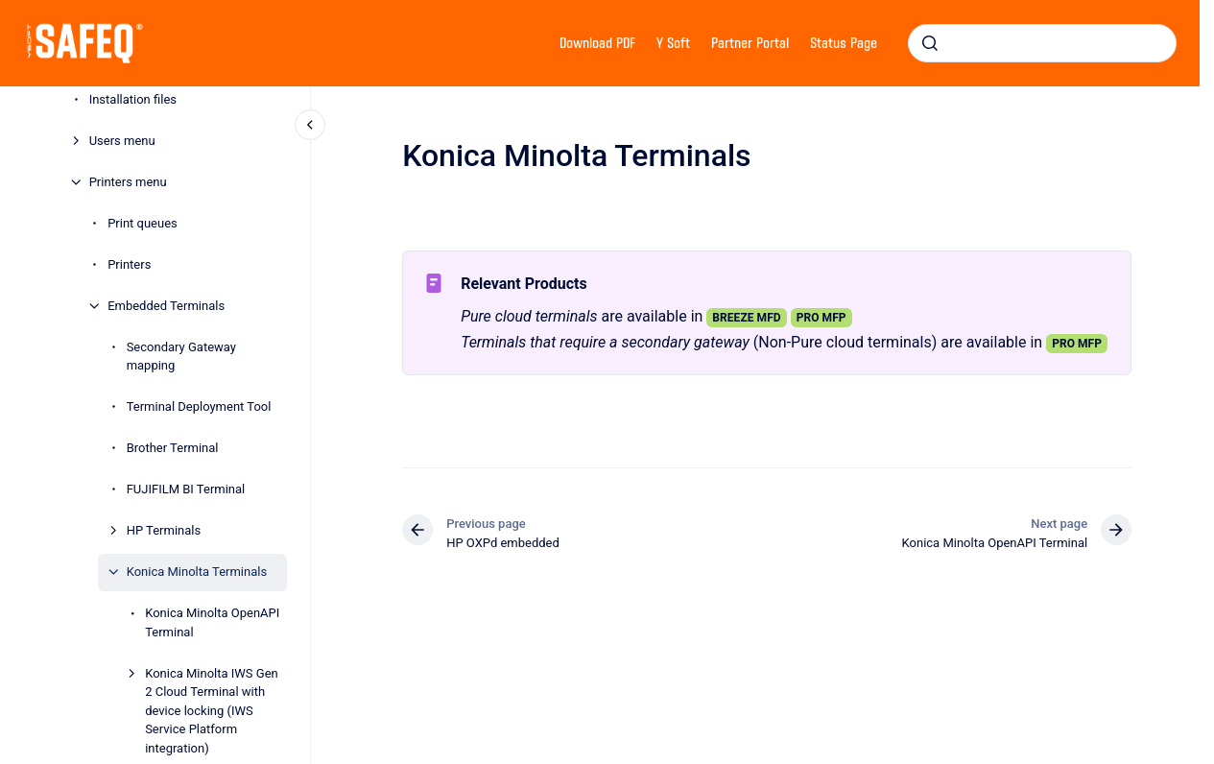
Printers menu (128, 182)
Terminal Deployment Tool (199, 406)
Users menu (122, 140)
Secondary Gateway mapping (181, 356)
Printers (129, 264)
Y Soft (673, 43)
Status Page (843, 43)
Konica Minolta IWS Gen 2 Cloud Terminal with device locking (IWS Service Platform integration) (211, 710)
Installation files (133, 99)
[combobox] (1042, 43)
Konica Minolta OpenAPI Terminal (212, 622)
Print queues (142, 223)
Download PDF (597, 43)
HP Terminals (164, 530)
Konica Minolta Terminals (197, 571)
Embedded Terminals (166, 305)
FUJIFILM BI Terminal (186, 489)
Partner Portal (750, 43)
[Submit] (930, 43)
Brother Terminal (173, 448)
